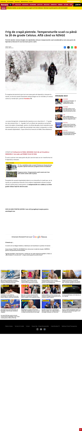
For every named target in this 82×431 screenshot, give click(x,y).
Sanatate (54, 4)
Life (71, 4)
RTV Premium (10, 1)
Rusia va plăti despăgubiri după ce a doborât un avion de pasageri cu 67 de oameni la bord (71, 311)
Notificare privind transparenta (69, 326)
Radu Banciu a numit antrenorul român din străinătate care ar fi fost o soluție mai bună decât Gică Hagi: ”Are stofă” (30, 311)
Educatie (46, 4)
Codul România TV (55, 326)
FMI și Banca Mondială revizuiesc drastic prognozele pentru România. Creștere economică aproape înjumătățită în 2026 (10, 281)
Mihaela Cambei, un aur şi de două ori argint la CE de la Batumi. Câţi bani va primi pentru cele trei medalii (37, 8)
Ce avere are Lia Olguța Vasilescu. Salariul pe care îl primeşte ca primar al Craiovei (27, 245)
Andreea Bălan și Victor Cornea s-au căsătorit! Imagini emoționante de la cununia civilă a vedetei (51, 296)
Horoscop (17, 1)
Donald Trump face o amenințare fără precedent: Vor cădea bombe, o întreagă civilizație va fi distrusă (51, 311)
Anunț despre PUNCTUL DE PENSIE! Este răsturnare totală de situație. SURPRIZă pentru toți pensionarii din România (27, 249)
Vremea (60, 4)
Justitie (39, 4)
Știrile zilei (3, 1)
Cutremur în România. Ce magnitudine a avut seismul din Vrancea (69, 102)
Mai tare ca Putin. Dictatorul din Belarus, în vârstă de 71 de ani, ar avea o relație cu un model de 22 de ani (30, 296)
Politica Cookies (9, 326)
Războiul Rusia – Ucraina (27, 1)
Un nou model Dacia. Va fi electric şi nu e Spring (71, 295)
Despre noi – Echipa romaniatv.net (40, 326)
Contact (28, 326)
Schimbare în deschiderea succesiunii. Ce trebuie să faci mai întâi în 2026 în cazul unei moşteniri (10, 296)
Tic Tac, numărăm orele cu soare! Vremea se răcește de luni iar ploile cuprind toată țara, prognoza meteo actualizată (35, 165)
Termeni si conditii (19, 326)
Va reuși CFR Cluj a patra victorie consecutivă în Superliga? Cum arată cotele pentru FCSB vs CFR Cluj (10, 316)
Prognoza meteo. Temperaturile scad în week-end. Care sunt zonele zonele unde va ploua (34, 173)
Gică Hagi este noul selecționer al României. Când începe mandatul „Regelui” (9, 311)
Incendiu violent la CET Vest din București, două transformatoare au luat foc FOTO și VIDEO (69, 110)
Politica (18, 4)
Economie (33, 4)
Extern (66, 4)
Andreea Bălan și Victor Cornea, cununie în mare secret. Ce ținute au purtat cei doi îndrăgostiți (51, 281)
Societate (25, 4)
